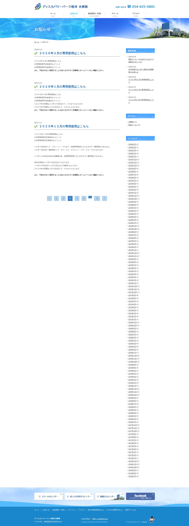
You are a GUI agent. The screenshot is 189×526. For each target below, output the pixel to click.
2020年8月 (132, 331)
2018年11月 (132, 392)
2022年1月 (132, 283)
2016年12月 (132, 461)
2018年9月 (132, 398)
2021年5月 (132, 307)
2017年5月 (132, 446)
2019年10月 (132, 362)
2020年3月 (132, 346)
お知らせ (73, 14)
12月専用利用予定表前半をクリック (47, 137)
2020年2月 (132, 350)
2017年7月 (132, 440)
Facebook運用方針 (113, 510)
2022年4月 (132, 274)
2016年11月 (132, 464)
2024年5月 (132, 214)
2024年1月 (132, 223)
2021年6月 (132, 304)
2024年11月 (132, 196)
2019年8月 (132, 368)
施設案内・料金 (94, 14)
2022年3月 (132, 277)
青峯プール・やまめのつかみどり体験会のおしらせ (141, 60)
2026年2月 (132, 153)
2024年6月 (132, 211)
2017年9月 (132, 434)
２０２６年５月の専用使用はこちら (141, 81)
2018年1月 (132, 422)
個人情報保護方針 (95, 510)
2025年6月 (132, 178)
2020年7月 (132, 334)
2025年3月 (132, 187)
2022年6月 (132, 268)
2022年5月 (132, 271)
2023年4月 (132, 244)
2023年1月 (132, 250)
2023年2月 (132, 247)
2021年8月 (132, 298)
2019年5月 (132, 374)
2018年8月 (132, 401)
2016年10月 (132, 467)
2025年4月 (132, 184)
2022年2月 (132, 280)
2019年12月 (132, 356)
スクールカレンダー (48, 496)
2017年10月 (132, 431)
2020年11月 (132, 322)
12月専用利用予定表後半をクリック (47, 140)
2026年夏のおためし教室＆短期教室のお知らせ (141, 71)
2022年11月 (132, 256)
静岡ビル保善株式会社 (100, 519)
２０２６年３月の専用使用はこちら (141, 101)
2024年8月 (132, 205)
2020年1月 (132, 353)
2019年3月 (132, 380)
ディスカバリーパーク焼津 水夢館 (61, 6)
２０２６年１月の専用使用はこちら (62, 86)
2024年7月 (132, 208)
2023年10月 (132, 229)
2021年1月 (132, 319)
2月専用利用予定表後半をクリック (47, 67)
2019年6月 (132, 371)
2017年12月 (132, 425)
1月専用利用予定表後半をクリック (47, 101)
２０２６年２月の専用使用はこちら (62, 53)
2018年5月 (132, 410)
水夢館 (130, 122)
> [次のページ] (104, 198)
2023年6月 (132, 238)
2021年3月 (132, 313)
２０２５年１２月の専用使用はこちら (64, 126)
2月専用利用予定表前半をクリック (47, 64)
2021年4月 (132, 310)
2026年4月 (132, 147)
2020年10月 (132, 325)
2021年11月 (132, 289)
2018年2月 (132, 419)
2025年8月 (132, 171)
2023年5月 (132, 241)
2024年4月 (132, 217)
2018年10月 (132, 395)
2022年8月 (132, 262)
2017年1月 (132, 458)
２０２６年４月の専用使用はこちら (141, 91)
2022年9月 (132, 259)
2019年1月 (132, 386)
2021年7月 (132, 301)
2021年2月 (132, 316)
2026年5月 (132, 144)
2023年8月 (132, 232)
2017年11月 (132, 428)
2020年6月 (132, 337)
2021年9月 (132, 295)
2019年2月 (132, 383)
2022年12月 (132, 253)
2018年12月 (132, 389)
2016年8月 (132, 473)
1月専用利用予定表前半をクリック (47, 97)
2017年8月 (132, 437)
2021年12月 (132, 286)
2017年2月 (132, 455)
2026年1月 (132, 156)
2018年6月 (132, 407)
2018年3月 (132, 416)
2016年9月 (132, 470)
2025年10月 (132, 165)
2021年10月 (132, 292)
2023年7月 (132, 235)
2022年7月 (132, 265)
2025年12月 (132, 159)
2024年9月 (132, 202)
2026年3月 (132, 150)
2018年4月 (132, 413)
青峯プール (132, 125)
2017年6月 (132, 443)
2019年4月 (132, 377)
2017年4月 (132, 449)
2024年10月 (132, 199)
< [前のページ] (49, 198)
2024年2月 (132, 220)
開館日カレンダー (110, 496)
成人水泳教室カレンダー (79, 496)
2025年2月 (132, 190)
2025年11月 (132, 162)
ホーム (53, 14)
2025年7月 (132, 174)
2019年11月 (132, 359)
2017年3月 (132, 452)
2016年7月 (132, 476)
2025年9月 (132, 168)
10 (97, 198)
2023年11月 (132, 226)
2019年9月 (132, 365)
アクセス (136, 14)
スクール (115, 14)
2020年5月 (132, 340)
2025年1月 (132, 193)
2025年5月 (132, 181)
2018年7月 (132, 404)
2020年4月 (132, 343)
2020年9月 (132, 328)
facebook (140, 496)
